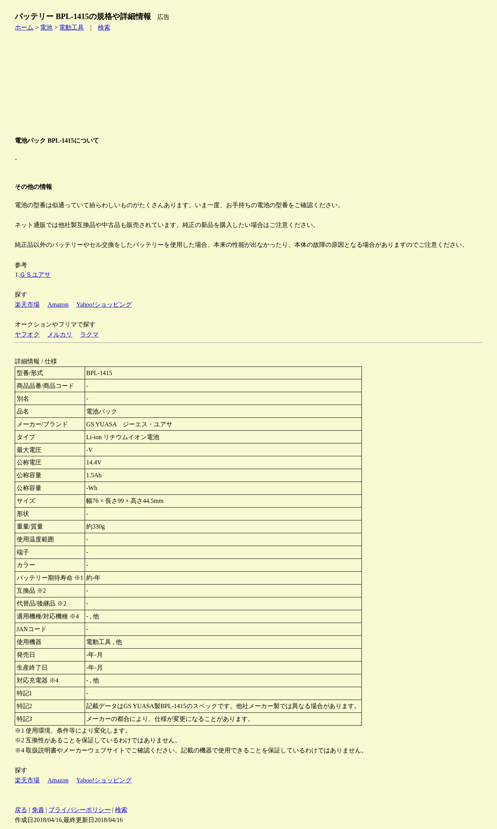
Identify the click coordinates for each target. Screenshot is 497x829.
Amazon (57, 304)
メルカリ (59, 334)
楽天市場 (27, 304)
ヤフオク (27, 334)
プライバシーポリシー (80, 809)
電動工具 (71, 27)
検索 (104, 27)
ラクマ (89, 334)
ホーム (24, 27)
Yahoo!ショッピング (104, 304)
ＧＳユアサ (34, 274)
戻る (21, 809)
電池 (46, 27)
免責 (38, 809)
